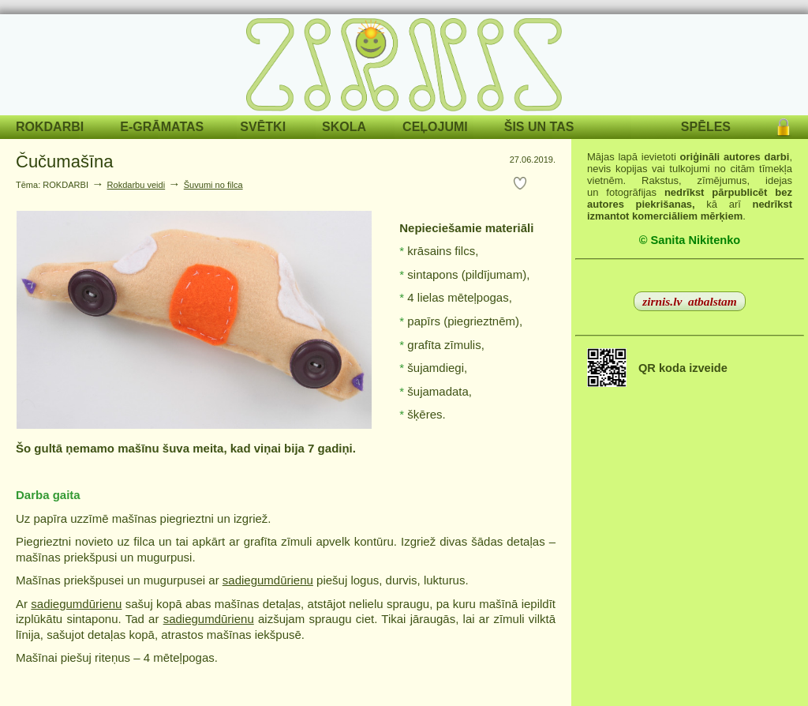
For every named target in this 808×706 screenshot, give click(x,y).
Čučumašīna (65, 161)
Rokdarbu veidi (136, 185)
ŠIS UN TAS (539, 126)
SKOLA (344, 126)
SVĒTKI (263, 126)
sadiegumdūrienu (268, 580)
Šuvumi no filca (213, 185)
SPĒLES (706, 126)
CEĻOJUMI (435, 126)
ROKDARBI (50, 126)
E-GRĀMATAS (162, 126)
